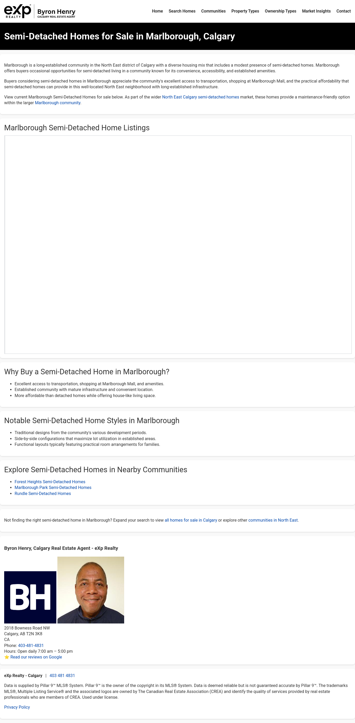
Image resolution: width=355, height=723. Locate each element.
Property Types (245, 11)
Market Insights (316, 11)
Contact (343, 11)
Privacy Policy (17, 707)
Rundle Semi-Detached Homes (43, 493)
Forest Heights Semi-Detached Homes (50, 481)
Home (157, 11)
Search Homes (182, 11)
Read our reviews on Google (36, 657)
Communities (213, 11)
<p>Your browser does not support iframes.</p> (178, 230)
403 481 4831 (62, 675)
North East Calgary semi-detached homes (200, 97)
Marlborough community (57, 102)
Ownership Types (281, 11)
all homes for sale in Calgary (191, 520)
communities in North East (273, 520)
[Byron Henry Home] (40, 11)
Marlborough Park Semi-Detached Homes (53, 487)
